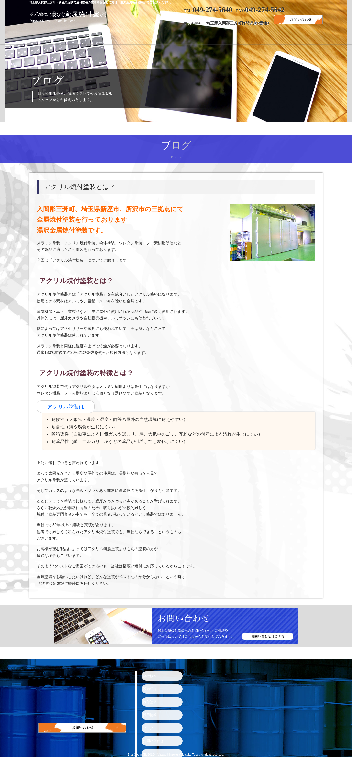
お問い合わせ (293, 36)
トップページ (58, 36)
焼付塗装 (176, 36)
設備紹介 (136, 36)
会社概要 (97, 36)
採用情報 (215, 36)
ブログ (254, 36)
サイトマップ (151, 734)
